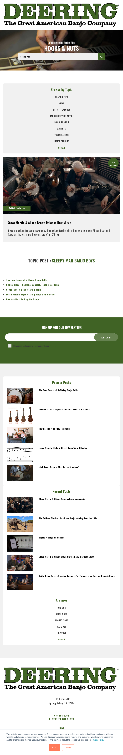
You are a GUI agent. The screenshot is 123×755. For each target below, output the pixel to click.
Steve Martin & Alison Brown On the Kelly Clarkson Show (66, 556)
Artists (61, 128)
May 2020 (61, 626)
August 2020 (61, 620)
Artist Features (61, 109)
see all (61, 639)
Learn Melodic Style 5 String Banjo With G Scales (31, 294)
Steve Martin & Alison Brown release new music (39, 222)
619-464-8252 (61, 715)
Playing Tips (61, 97)
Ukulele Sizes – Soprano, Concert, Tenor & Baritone (32, 284)
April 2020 (61, 614)
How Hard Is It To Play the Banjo (22, 299)
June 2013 (62, 607)
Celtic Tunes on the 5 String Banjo (23, 289)
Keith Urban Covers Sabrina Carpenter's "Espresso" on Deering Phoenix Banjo (77, 576)
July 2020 (62, 633)
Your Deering (62, 134)
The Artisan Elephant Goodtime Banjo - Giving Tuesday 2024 (68, 518)
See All (61, 147)
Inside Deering (61, 141)
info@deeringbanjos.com (61, 718)
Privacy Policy (98, 740)
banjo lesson (61, 122)
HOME (61, 728)
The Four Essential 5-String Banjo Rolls (26, 280)
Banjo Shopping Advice (62, 116)
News (61, 103)
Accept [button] (55, 747)
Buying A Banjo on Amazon (51, 537)
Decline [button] (68, 747)
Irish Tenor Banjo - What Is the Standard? (59, 467)
